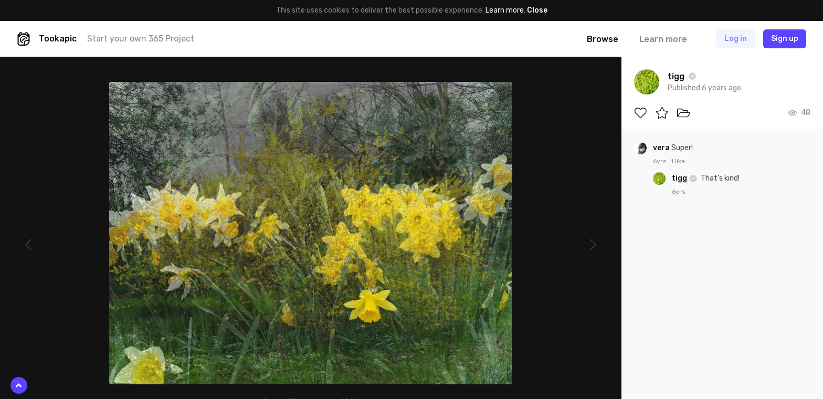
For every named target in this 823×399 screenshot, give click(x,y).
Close (537, 10)
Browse (602, 39)
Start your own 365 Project (140, 39)
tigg (680, 178)
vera (662, 147)
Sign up (784, 38)
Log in (735, 38)
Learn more (505, 10)
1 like (678, 161)
